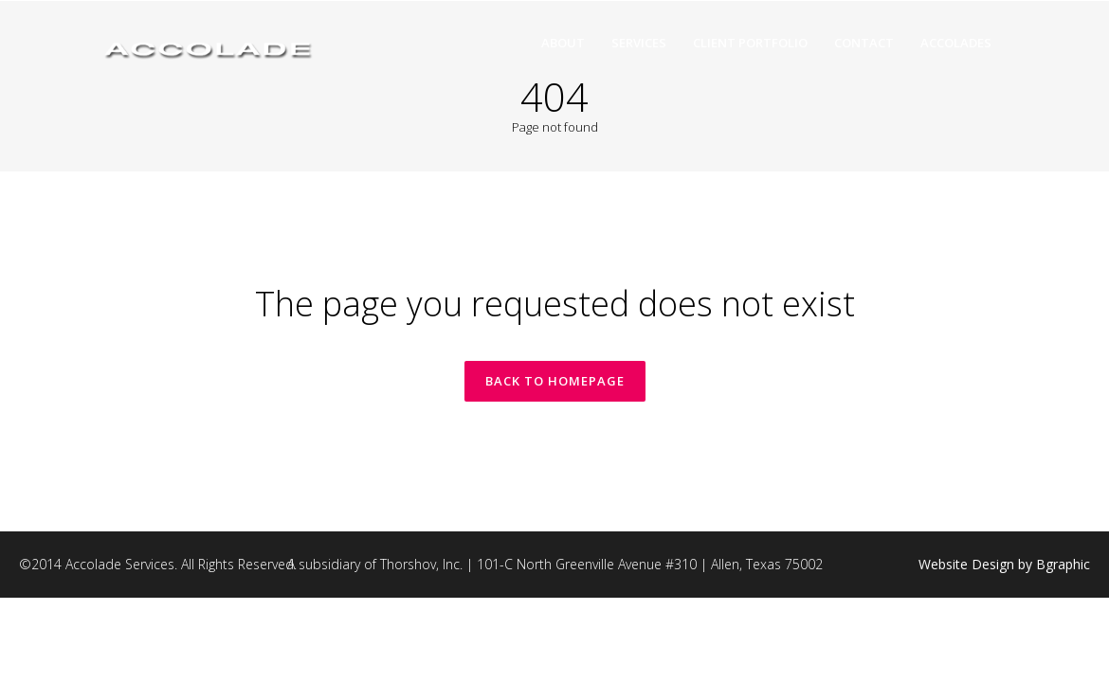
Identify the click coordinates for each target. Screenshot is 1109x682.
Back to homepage (555, 380)
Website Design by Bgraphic (1004, 564)
